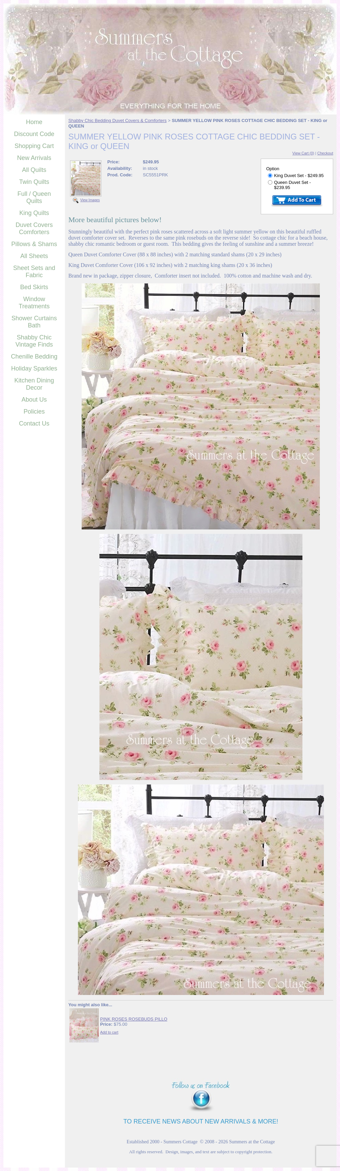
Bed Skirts (34, 287)
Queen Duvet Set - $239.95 (289, 185)
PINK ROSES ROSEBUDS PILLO (133, 1019)
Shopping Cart (34, 146)
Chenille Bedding (34, 356)
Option (272, 168)
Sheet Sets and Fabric (34, 272)
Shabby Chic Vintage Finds (34, 341)
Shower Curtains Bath (34, 322)
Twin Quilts (34, 181)
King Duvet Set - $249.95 (296, 175)
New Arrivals (34, 157)
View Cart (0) (303, 153)
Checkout (325, 153)
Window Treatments (34, 303)
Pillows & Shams (34, 244)
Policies (34, 411)
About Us (34, 399)
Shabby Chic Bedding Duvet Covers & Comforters (117, 120)
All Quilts (34, 169)
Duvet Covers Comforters (34, 228)
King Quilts (34, 213)
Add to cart (109, 1032)
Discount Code (34, 134)
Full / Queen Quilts (34, 197)
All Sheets (34, 256)
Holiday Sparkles (34, 368)
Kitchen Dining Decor (34, 384)
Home (34, 122)
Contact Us (34, 423)
